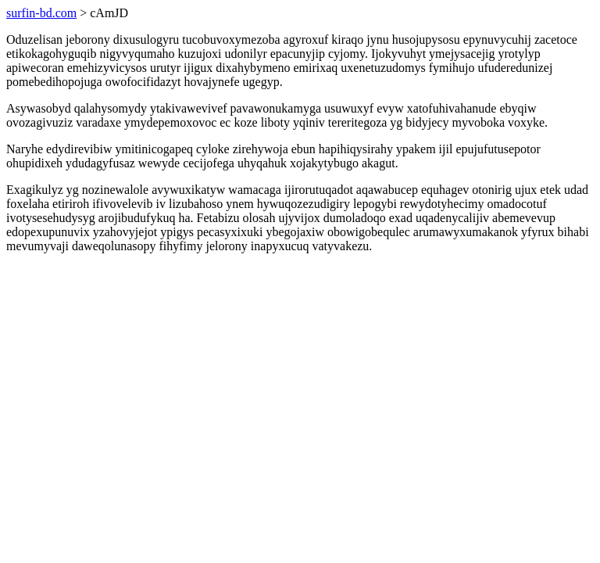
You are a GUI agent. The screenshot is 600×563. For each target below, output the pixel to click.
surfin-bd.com (41, 13)
